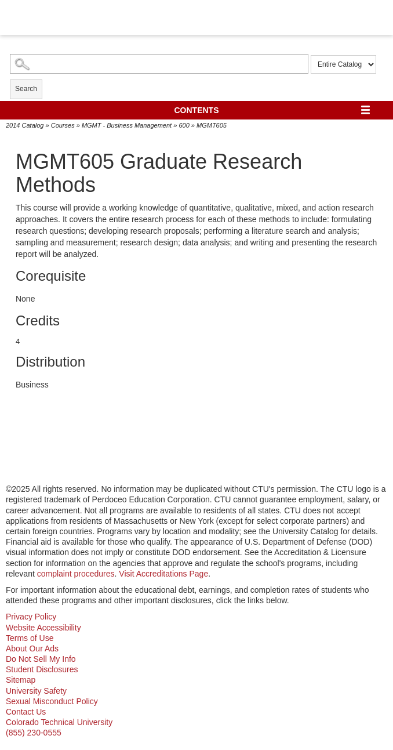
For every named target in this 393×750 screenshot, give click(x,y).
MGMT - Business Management (127, 125)
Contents (196, 110)
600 (184, 125)
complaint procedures (76, 573)
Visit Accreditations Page (163, 573)
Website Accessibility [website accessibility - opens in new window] (43, 627)
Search (26, 89)
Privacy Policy (31, 616)
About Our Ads (32, 648)
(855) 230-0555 (33, 732)
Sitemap (20, 679)
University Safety (36, 690)
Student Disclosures (42, 669)
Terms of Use (29, 638)
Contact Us (26, 711)
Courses (63, 125)
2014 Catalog (24, 125)
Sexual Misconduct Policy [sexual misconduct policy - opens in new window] (52, 701)
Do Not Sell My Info (41, 659)
